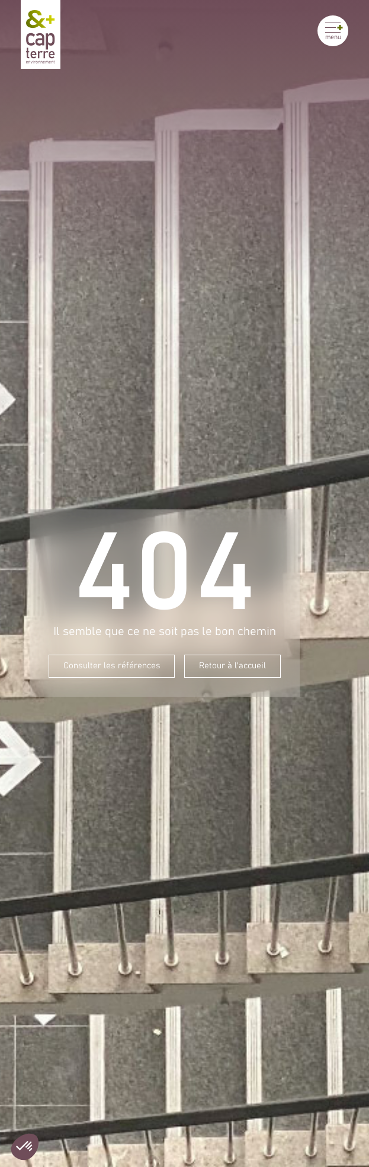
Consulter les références (112, 666)
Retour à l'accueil (232, 666)
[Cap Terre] (40, 34)
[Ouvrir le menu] (332, 30)
